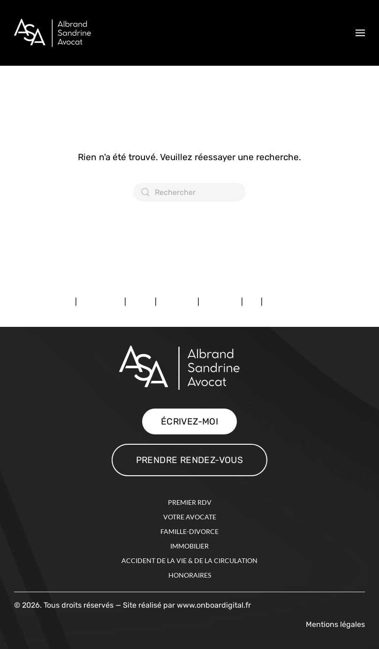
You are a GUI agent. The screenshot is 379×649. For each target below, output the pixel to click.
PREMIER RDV (190, 502)
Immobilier (189, 546)
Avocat (140, 301)
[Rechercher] (189, 192)
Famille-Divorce (189, 531)
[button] (360, 32)
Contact (279, 301)
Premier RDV (100, 301)
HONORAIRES (189, 575)
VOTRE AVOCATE (189, 517)
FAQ (252, 301)
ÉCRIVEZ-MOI (189, 421)
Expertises (177, 301)
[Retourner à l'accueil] (59, 32)
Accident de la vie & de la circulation (189, 560)
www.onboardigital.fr (214, 605)
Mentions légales (44, 301)
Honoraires (220, 301)
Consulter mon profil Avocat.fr (67, 221)
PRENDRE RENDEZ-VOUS (189, 460)
